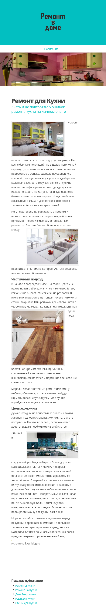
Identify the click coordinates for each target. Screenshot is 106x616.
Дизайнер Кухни (25, 594)
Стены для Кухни (26, 603)
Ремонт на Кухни (26, 590)
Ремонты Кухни (25, 585)
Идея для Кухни (25, 598)
